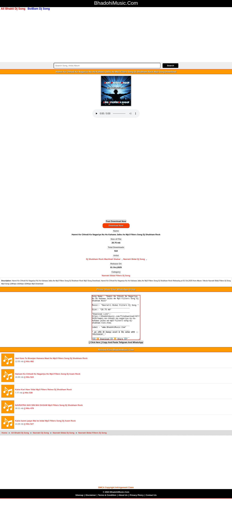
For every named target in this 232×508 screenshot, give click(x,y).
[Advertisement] (116, 36)
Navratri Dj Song (41, 442)
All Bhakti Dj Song (20, 442)
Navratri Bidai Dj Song (134, 259)
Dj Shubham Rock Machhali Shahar (103, 259)
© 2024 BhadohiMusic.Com (116, 501)
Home (4, 442)
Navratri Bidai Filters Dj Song (116, 275)
